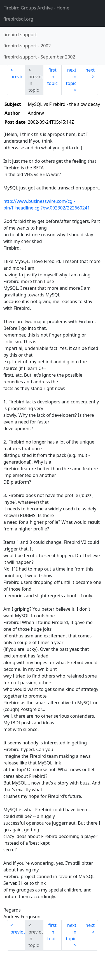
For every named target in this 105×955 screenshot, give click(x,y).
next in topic (71, 76)
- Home (36, 8)
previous (17, 77)
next (90, 70)
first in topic (52, 76)
